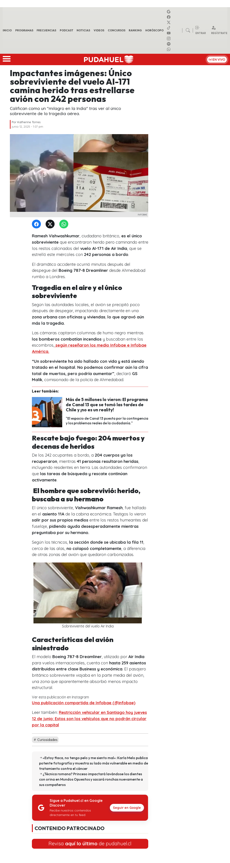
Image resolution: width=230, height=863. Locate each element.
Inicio (7, 30)
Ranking (135, 30)
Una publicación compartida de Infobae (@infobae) (83, 702)
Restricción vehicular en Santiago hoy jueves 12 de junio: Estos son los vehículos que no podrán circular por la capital (89, 718)
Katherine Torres (28, 122)
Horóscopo (154, 30)
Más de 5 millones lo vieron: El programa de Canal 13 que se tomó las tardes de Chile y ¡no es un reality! (107, 404)
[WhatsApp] (64, 224)
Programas (24, 30)
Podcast (66, 30)
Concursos (116, 30)
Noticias (83, 30)
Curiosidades (45, 739)
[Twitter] (51, 224)
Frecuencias (46, 30)
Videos (99, 30)
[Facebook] (37, 224)
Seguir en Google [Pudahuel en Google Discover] (127, 808)
